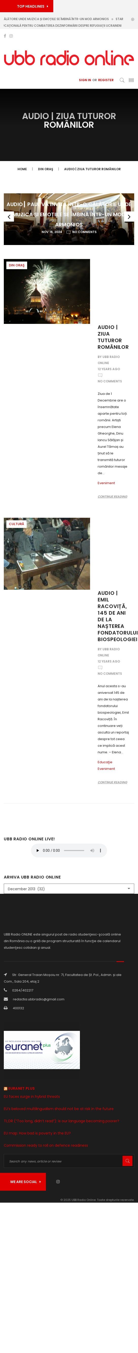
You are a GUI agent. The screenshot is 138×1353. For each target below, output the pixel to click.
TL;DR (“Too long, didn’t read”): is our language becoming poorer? (61, 1121)
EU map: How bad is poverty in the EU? (37, 1133)
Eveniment (106, 483)
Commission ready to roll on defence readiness (46, 1145)
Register (106, 80)
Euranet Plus (21, 1088)
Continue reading (112, 496)
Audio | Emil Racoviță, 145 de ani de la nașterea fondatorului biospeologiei (118, 616)
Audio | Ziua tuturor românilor (92, 169)
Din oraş (45, 169)
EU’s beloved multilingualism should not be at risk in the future (59, 1108)
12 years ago (109, 369)
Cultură (16, 524)
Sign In (85, 80)
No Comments (110, 381)
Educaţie (105, 762)
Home (22, 169)
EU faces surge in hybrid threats (32, 1096)
